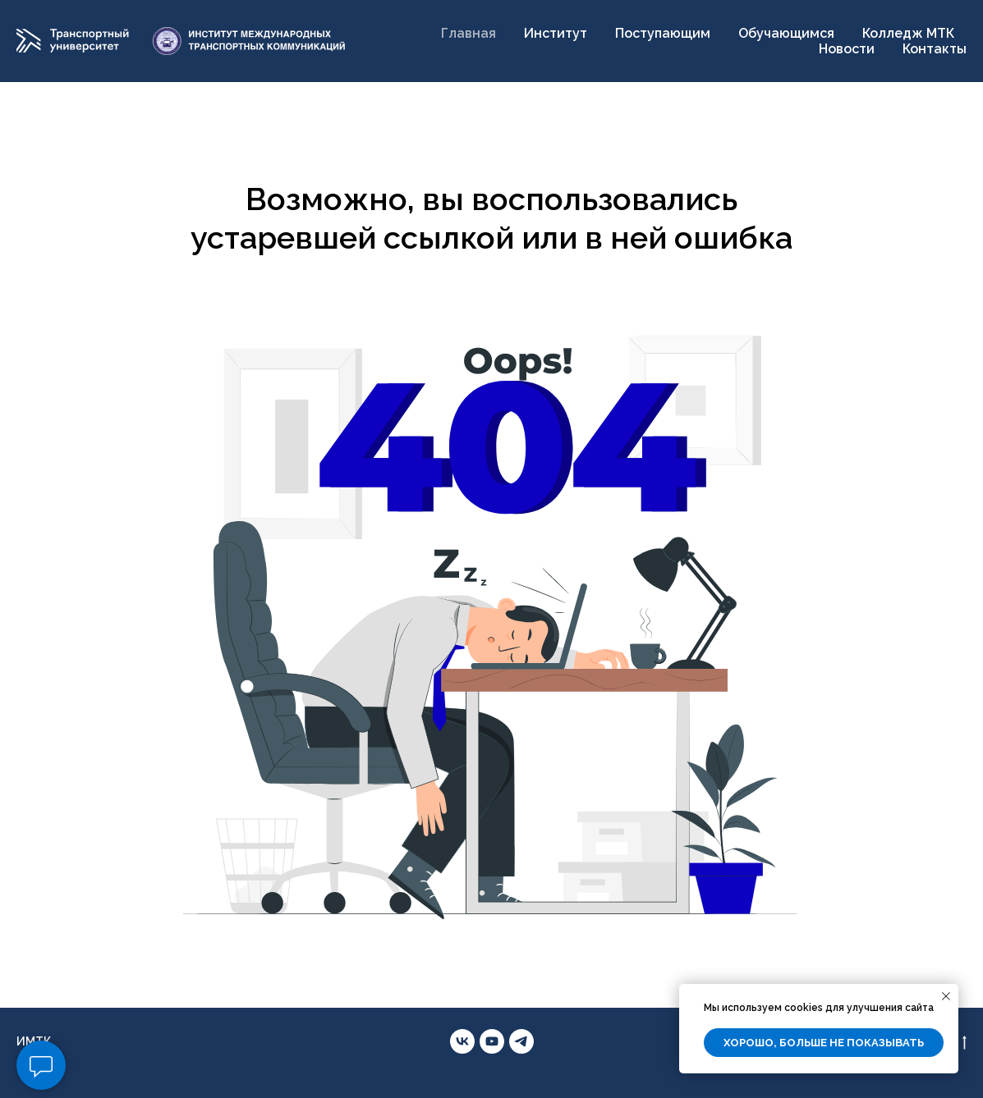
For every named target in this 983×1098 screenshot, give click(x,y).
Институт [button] (555, 33)
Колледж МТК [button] (908, 33)
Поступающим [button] (662, 33)
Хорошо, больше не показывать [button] (823, 1042)
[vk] (462, 1041)
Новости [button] (847, 49)
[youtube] (492, 1041)
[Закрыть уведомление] (946, 996)
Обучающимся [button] (786, 33)
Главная (468, 33)
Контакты (935, 49)
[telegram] (521, 1041)
